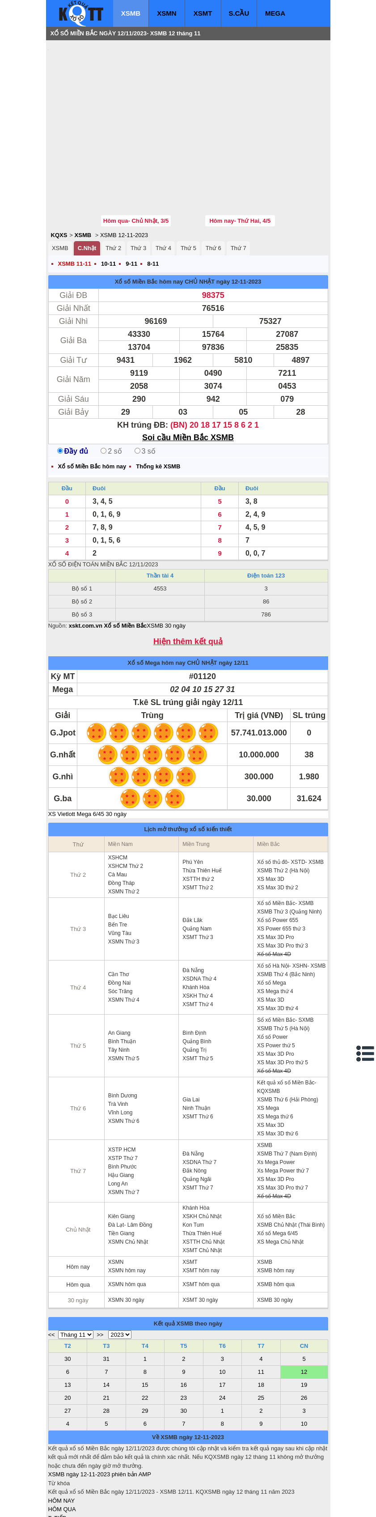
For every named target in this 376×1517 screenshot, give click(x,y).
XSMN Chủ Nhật (128, 1188)
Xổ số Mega (271, 929)
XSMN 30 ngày (126, 1246)
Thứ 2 (113, 194)
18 (261, 1331)
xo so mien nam (127, 1503)
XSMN (166, 13)
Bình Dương (122, 1042)
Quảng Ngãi (196, 1125)
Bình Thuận (122, 988)
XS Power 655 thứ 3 (281, 875)
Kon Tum (193, 1171)
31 (106, 1305)
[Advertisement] (115, 101)
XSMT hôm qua (201, 1231)
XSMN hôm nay (127, 1217)
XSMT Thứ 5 (197, 1005)
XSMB (130, 13)
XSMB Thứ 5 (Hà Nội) (283, 975)
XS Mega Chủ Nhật (280, 1188)
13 (67, 1331)
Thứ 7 (238, 194)
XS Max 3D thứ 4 (277, 955)
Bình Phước (122, 1113)
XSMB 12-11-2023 (124, 181)
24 (222, 1344)
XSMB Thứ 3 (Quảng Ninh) (289, 858)
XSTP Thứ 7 (123, 1104)
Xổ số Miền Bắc (276, 1163)
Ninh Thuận (196, 1054)
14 (106, 1331)
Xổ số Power (272, 983)
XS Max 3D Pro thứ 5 (282, 1009)
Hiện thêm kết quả (188, 588)
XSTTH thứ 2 (198, 825)
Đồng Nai (119, 929)
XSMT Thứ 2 (197, 834)
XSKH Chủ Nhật (201, 1163)
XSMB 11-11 (74, 210)
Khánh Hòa (195, 934)
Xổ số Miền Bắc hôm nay (149, 228)
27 (67, 1357)
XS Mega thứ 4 (275, 938)
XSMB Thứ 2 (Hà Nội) (283, 817)
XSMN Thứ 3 (123, 888)
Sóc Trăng (120, 938)
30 (67, 1305)
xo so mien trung (173, 1503)
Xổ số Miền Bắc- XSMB (285, 849)
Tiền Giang (121, 1180)
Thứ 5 (188, 194)
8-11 (153, 210)
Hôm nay (78, 1213)
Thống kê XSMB (158, 412)
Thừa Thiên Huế (202, 817)
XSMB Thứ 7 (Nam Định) (287, 1100)
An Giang (119, 979)
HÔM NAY (61, 1447)
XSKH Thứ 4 (197, 942)
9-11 (131, 210)
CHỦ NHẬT (200, 228)
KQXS (59, 181)
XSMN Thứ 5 (123, 1005)
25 (261, 1344)
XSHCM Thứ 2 (125, 812)
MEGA (275, 13)
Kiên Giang (121, 1163)
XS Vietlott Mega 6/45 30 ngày (87, 760)
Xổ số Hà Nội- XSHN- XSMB (291, 912)
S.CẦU (238, 13)
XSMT (203, 13)
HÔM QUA (62, 1455)
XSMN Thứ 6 (123, 1067)
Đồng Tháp (121, 829)
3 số (145, 397)
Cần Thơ (118, 921)
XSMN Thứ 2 (123, 838)
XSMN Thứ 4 (123, 946)
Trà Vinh (118, 1050)
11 (261, 1318)
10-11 (108, 210)
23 (184, 1344)
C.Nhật (87, 194)
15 (145, 1331)
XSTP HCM (122, 1096)
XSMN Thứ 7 (123, 1138)
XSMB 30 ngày (166, 572)
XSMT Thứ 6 (197, 1063)
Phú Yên (192, 808)
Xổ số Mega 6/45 (277, 1180)
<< (51, 1281)
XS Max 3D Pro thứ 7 (282, 1134)
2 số (111, 397)
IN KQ (56, 1490)
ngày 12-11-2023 (238, 228)
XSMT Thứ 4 (197, 951)
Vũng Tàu (119, 879)
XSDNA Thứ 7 (199, 1108)
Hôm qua (78, 1231)
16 (184, 1331)
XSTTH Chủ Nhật (203, 1188)
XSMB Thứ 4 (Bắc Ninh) (286, 921)
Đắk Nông (194, 1117)
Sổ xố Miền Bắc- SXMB (285, 966)
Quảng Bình (196, 988)
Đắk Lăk (192, 866)
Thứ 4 (163, 194)
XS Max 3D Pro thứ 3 (282, 892)
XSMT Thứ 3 (197, 883)
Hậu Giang (121, 1121)
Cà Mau (117, 821)
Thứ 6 (213, 194)
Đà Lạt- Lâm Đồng (130, 1171)
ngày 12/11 (234, 609)
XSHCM (117, 804)
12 (304, 1318)
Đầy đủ (73, 397)
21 (106, 1344)
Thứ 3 (138, 194)
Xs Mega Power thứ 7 (283, 1117)
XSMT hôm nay (200, 1217)
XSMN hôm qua (127, 1231)
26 (304, 1344)
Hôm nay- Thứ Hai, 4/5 (239, 167)
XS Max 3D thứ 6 (277, 1080)
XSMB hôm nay (275, 1217)
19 (304, 1331)
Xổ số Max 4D (274, 900)
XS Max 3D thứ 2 (277, 834)
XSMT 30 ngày (200, 1246)
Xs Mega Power (276, 1108)
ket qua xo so (215, 1503)
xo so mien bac (84, 1503)
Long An (118, 1130)
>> (100, 1281)
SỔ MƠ (58, 1482)
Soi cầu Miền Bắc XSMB (188, 383)
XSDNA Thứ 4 (199, 925)
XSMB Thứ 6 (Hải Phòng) (287, 1046)
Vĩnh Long (120, 1059)
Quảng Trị (194, 996)
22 (145, 1344)
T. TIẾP (57, 1464)
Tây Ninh (119, 996)
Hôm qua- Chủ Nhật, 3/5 (136, 167)
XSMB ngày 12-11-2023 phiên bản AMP (99, 1420)
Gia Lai (190, 1046)
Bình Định (194, 979)
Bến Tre (117, 871)
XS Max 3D (270, 825)
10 (222, 1318)
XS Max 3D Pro (275, 883)
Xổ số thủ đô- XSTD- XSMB (290, 808)
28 (106, 1357)
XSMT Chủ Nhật (202, 1197)
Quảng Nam (196, 875)
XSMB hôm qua (276, 1231)
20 (67, 1344)
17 (222, 1331)
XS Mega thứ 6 (275, 1063)
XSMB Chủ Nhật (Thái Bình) (291, 1171)
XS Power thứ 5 (276, 992)
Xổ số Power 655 (277, 866)
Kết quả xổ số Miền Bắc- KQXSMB (287, 1033)
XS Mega (268, 1054)
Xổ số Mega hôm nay (156, 609)
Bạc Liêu (118, 862)
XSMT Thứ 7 (197, 1134)
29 (145, 1357)
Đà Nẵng (193, 917)
